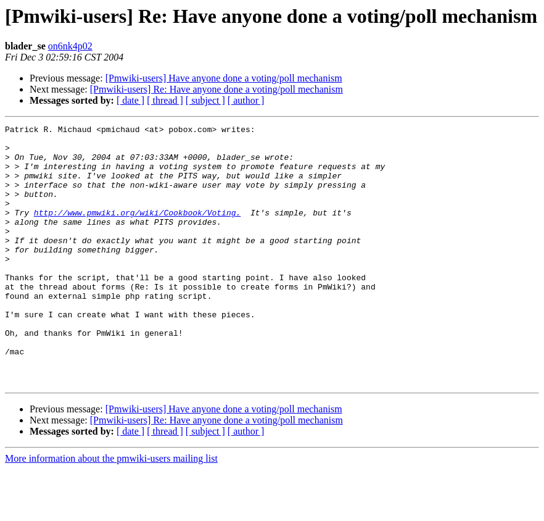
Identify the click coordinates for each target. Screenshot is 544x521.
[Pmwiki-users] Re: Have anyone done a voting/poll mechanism (216, 89)
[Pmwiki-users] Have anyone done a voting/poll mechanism (223, 78)
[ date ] (130, 100)
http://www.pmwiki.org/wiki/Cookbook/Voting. (137, 230)
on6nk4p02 (70, 46)
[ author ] (246, 100)
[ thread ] (165, 100)
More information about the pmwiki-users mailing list (111, 510)
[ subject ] (205, 100)
